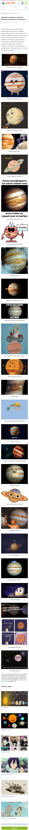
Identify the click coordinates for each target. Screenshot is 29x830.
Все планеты (5, 707)
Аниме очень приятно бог (8, 818)
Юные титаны (19, 680)
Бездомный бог (5, 752)
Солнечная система (6, 730)
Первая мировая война (8, 796)
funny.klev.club (4, 13)
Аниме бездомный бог (7, 774)
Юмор (9, 13)
